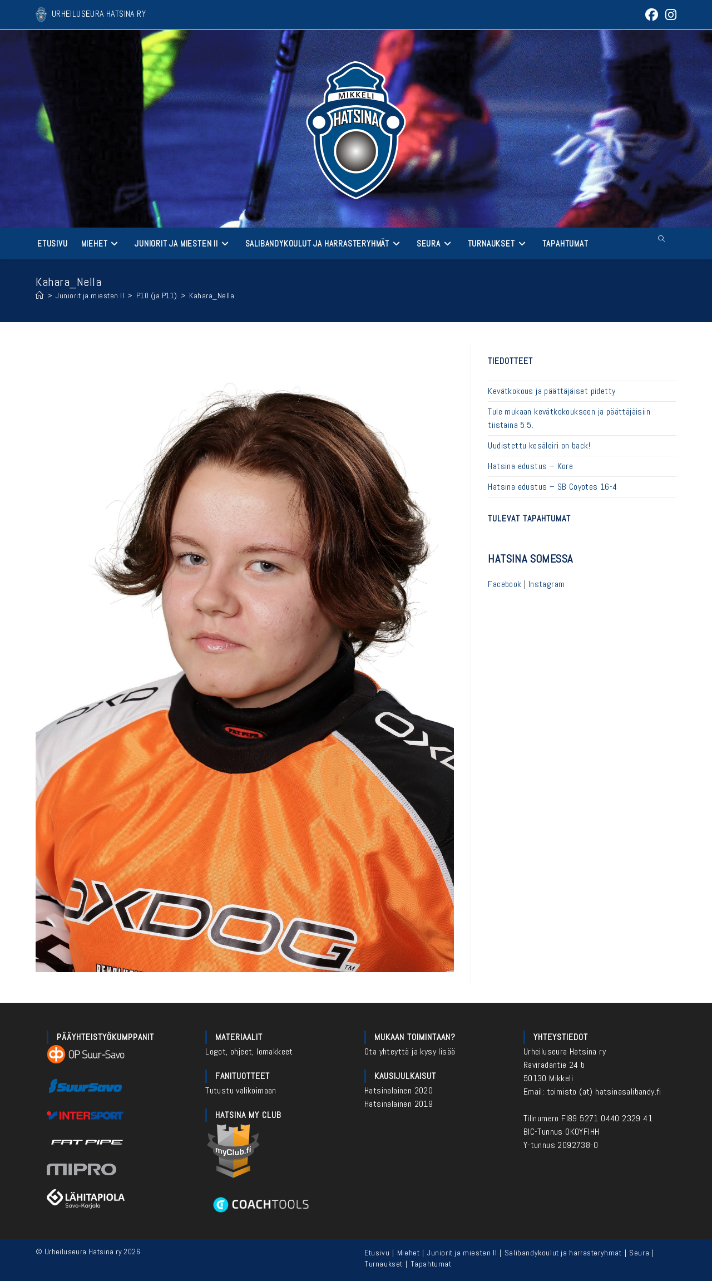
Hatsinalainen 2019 (398, 1104)
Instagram (546, 584)
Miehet (408, 1253)
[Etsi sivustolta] (661, 239)
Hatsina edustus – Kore (530, 466)
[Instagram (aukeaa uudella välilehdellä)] (669, 14)
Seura (639, 1253)
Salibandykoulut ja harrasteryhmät (563, 1253)
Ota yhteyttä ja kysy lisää (409, 1051)
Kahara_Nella (211, 295)
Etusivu (376, 1253)
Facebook (504, 584)
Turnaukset (383, 1264)
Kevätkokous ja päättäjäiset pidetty (551, 391)
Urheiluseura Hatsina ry (564, 1051)
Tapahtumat (431, 1264)
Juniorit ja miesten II (462, 1253)
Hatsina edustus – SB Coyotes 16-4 (552, 486)
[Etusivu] (40, 295)
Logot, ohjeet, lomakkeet (249, 1051)
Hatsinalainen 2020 (398, 1090)
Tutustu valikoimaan (240, 1090)
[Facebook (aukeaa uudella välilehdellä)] (651, 14)
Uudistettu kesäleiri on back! (539, 445)
